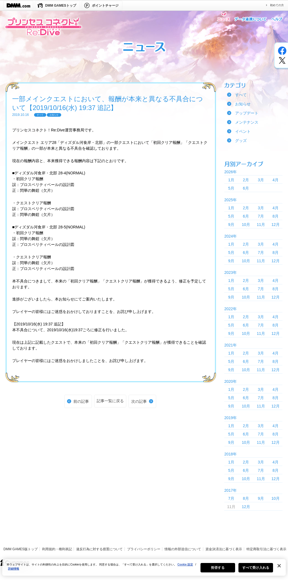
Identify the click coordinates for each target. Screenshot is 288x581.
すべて (241, 95)
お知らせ (243, 104)
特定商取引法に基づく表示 (266, 549)
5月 (231, 188)
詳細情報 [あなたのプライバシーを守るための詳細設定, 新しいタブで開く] (13, 571)
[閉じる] (279, 568)
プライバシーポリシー (143, 549)
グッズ (241, 140)
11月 (261, 224)
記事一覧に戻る (110, 401)
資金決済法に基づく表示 (223, 549)
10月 (246, 224)
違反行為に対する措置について (99, 549)
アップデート (246, 113)
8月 (275, 216)
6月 (246, 188)
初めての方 (277, 5)
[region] (144, 570)
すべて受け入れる (255, 570)
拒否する (217, 570)
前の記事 (81, 401)
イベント (243, 131)
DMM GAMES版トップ (21, 549)
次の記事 (139, 401)
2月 (246, 180)
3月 (261, 180)
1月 (231, 180)
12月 (275, 224)
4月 (275, 180)
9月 (231, 224)
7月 (261, 216)
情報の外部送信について (182, 549)
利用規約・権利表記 (57, 549)
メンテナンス (246, 122)
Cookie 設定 (185, 567)
